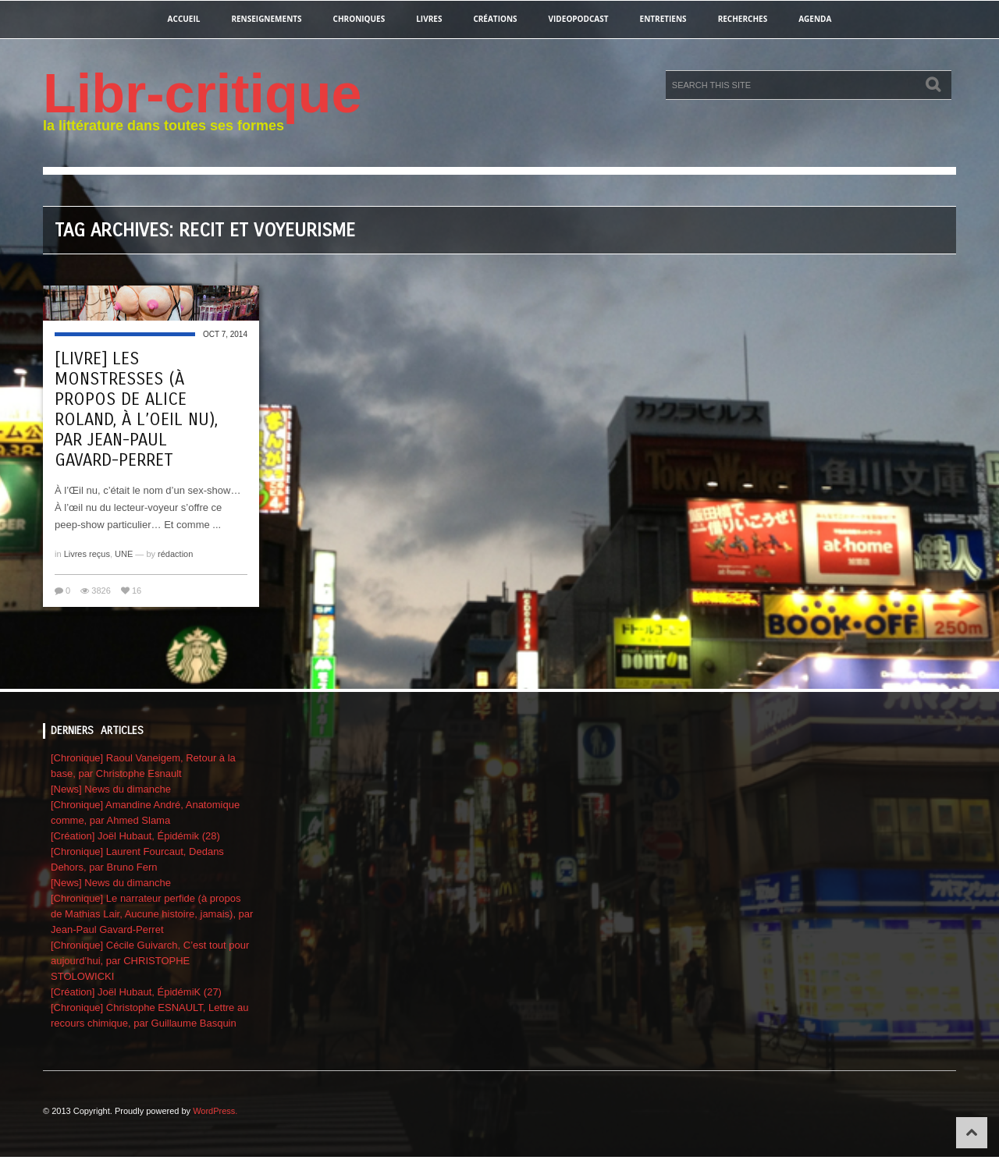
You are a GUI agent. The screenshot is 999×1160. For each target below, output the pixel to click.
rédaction (175, 554)
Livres (429, 18)
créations (495, 18)
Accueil (184, 18)
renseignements (266, 18)
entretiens (663, 18)
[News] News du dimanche (111, 789)
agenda (814, 18)
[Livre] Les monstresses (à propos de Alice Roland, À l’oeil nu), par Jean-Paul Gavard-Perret (136, 409)
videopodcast (579, 18)
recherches (743, 18)
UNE (124, 554)
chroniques (359, 18)
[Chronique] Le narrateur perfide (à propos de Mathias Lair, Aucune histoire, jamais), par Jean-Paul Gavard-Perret (152, 913)
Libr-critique (202, 93)
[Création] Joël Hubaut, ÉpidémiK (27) (136, 992)
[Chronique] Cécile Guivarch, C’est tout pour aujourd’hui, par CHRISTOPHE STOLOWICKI (150, 960)
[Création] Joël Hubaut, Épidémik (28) (135, 836)
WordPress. (215, 1111)
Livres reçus (87, 554)
